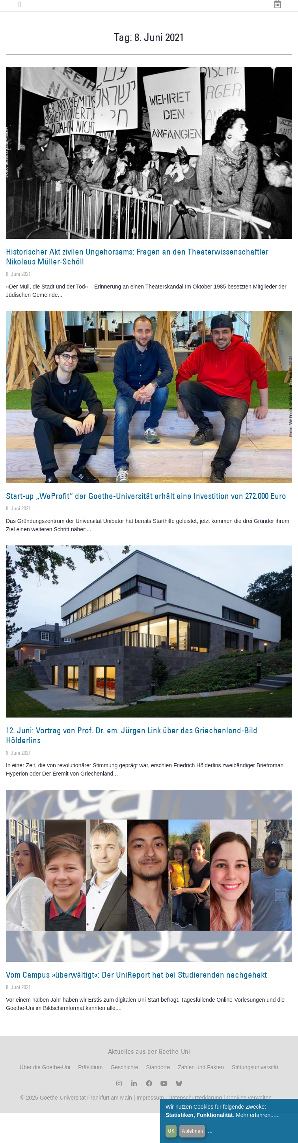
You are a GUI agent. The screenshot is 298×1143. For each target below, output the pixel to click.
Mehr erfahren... (255, 1115)
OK (171, 1130)
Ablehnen (192, 1130)
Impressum (149, 1127)
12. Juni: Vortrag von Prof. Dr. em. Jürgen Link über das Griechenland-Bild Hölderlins (131, 765)
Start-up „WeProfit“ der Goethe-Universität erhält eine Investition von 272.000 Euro (146, 525)
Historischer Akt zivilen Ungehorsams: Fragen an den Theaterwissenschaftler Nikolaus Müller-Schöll (137, 286)
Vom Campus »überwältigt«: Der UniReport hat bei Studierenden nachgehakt (136, 1004)
